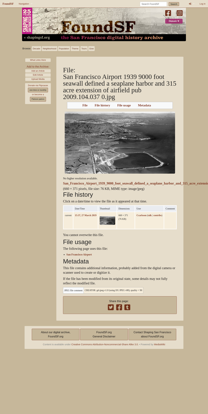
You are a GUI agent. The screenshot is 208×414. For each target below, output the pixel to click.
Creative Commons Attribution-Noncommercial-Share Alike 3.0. (105, 344)
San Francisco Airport (79, 254)
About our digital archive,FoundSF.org (55, 334)
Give (91, 48)
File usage (124, 105)
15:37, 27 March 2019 (85, 215)
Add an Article (38, 71)
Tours (84, 48)
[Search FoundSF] (153, 4)
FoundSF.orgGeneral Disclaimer (104, 334)
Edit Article (38, 75)
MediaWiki (159, 344)
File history (102, 105)
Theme (75, 48)
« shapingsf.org (37, 37)
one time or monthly (37, 90)
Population (64, 48)
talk (150, 215)
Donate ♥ (174, 21)
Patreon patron (38, 99)
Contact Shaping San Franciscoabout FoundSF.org (152, 334)
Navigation (24, 4)
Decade (36, 48)
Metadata (144, 105)
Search (174, 4)
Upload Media (38, 79)
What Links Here (38, 60)
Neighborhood (49, 48)
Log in (202, 4)
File (85, 105)
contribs (157, 215)
